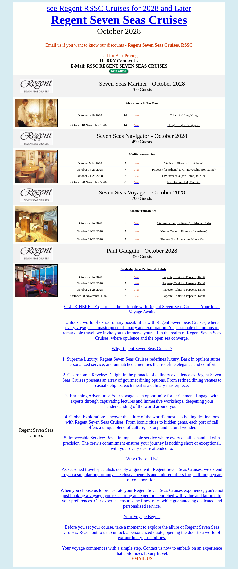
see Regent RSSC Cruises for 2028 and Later (119, 8)
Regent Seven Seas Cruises (119, 19)
